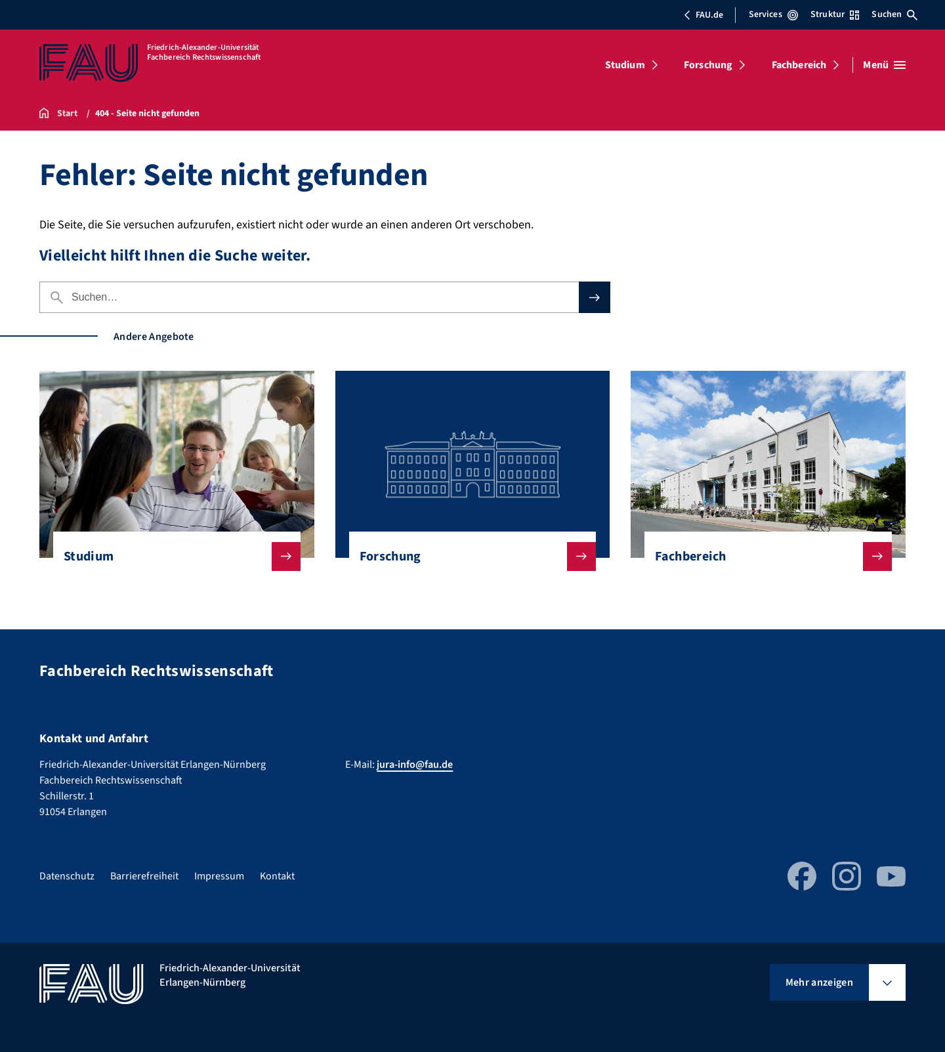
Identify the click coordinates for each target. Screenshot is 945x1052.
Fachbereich (799, 65)
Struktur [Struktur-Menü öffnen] (834, 14)
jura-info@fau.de (415, 764)
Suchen (894, 14)
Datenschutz (66, 876)
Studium (625, 65)
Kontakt (277, 876)
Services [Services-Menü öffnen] (773, 14)
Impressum (219, 876)
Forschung (708, 65)
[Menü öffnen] (884, 65)
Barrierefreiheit (144, 876)
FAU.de (703, 15)
